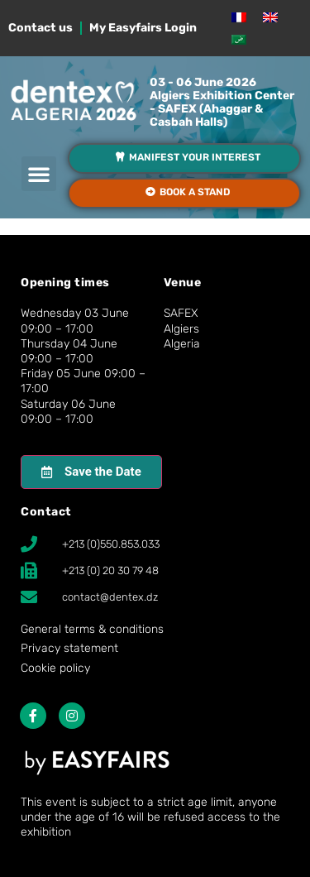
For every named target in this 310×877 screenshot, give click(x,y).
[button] (38, 173)
